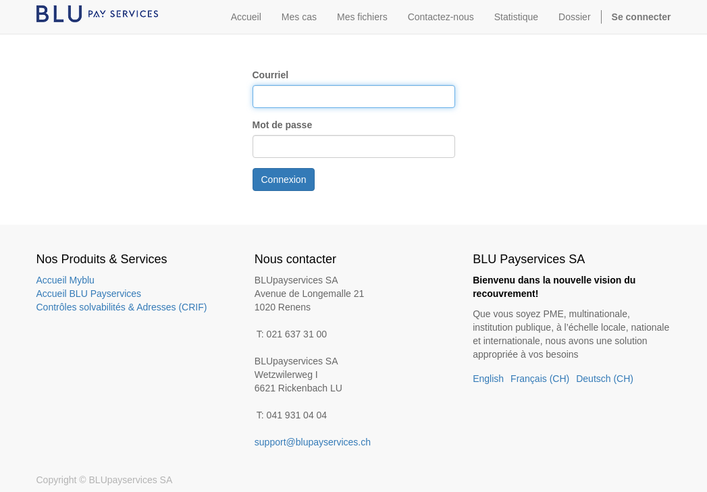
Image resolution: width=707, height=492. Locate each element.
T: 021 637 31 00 (292, 334)
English (488, 378)
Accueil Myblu (65, 280)
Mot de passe (283, 124)
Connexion (284, 179)
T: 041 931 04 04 (292, 415)
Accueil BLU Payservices (89, 293)
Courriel (271, 75)
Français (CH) (539, 378)
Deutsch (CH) (604, 378)
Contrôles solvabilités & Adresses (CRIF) (121, 307)
